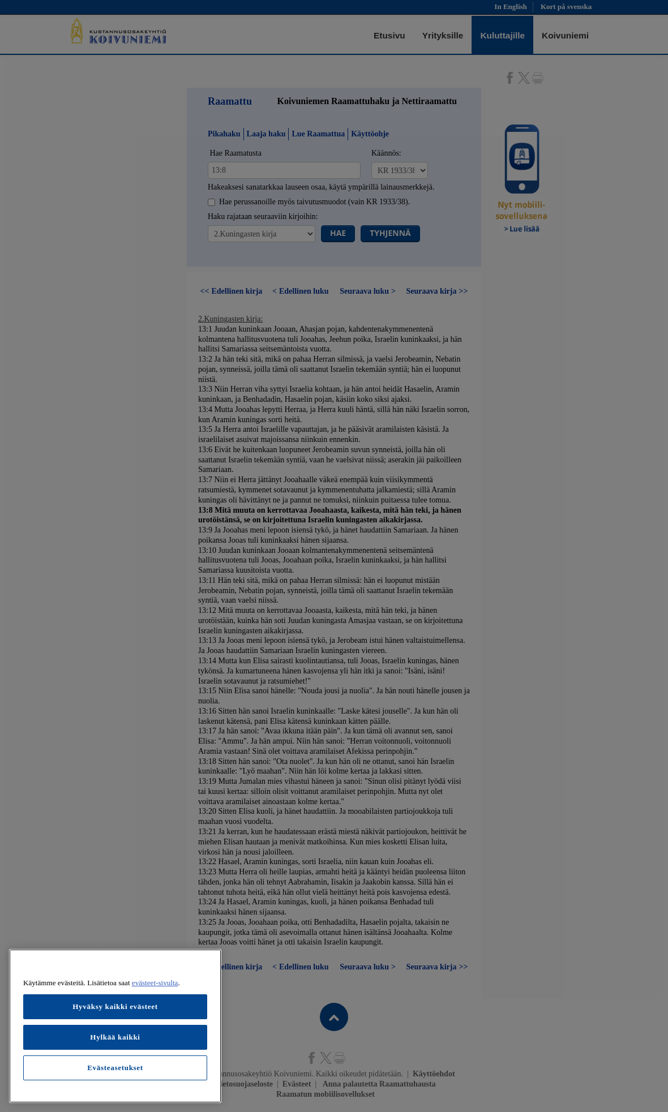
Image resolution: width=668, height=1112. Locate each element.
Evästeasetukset (115, 1067)
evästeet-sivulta (155, 982)
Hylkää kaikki (115, 1037)
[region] (115, 1026)
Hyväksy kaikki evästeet (115, 1006)
